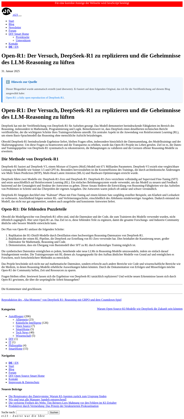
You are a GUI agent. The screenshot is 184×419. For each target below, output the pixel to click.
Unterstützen (23, 40)
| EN (14, 46)
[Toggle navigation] (20, 15)
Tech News (22, 332)
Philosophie (15, 345)
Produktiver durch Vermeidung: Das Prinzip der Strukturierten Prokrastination (54, 405)
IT (10, 342)
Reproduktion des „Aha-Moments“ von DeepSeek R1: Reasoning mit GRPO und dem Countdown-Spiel (61, 299)
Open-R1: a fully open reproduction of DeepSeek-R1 (35, 97)
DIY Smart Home (19, 33)
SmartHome (23, 329)
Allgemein (22, 319)
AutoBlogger (16, 316)
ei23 (10, 14)
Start (11, 20)
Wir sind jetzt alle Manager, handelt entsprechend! (38, 399)
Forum (12, 30)
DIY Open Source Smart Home (27, 375)
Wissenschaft (23, 335)
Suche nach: (8, 412)
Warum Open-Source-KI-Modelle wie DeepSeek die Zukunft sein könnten (140, 308)
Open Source (23, 326)
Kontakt (13, 43)
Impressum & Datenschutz (24, 382)
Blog (11, 24)
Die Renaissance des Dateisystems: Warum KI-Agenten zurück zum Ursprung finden (57, 396)
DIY (11, 338)
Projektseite (22, 37)
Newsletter (15, 27)
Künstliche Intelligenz (28, 322)
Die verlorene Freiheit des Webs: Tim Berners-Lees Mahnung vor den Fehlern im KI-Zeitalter (63, 402)
